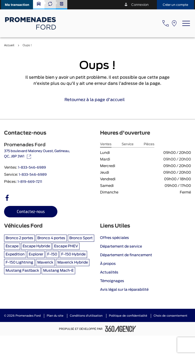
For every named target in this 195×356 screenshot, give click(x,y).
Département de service (121, 246)
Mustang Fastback (22, 270)
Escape (12, 246)
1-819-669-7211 (30, 182)
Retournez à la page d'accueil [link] (97, 100)
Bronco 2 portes (19, 238)
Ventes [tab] (105, 144)
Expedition (15, 254)
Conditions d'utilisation (86, 315)
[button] (17, 4)
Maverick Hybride (72, 262)
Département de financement (126, 255)
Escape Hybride (36, 246)
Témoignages (112, 281)
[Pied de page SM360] (120, 329)
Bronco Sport (81, 238)
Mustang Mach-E (58, 270)
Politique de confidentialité (128, 315)
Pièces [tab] (149, 144)
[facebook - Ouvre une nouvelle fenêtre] (7, 198)
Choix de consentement (170, 315)
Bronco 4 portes (51, 238)
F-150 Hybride (73, 254)
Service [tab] (128, 144)
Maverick (45, 262)
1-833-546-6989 (32, 167)
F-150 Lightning (19, 262)
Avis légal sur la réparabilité (124, 290)
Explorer (36, 254)
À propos (108, 264)
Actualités (109, 272)
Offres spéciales (114, 238)
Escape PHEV (66, 246)
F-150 (52, 254)
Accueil (9, 45)
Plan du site (55, 315)
